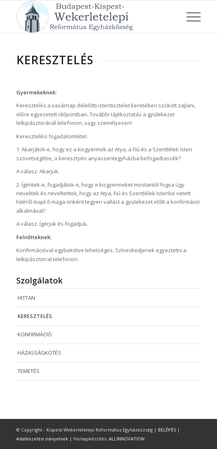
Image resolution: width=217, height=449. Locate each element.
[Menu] (189, 16)
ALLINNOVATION (127, 439)
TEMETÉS (28, 371)
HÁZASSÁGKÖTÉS (39, 352)
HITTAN (26, 297)
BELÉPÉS (167, 430)
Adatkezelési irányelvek (42, 439)
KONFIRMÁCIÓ (35, 334)
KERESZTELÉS (35, 316)
